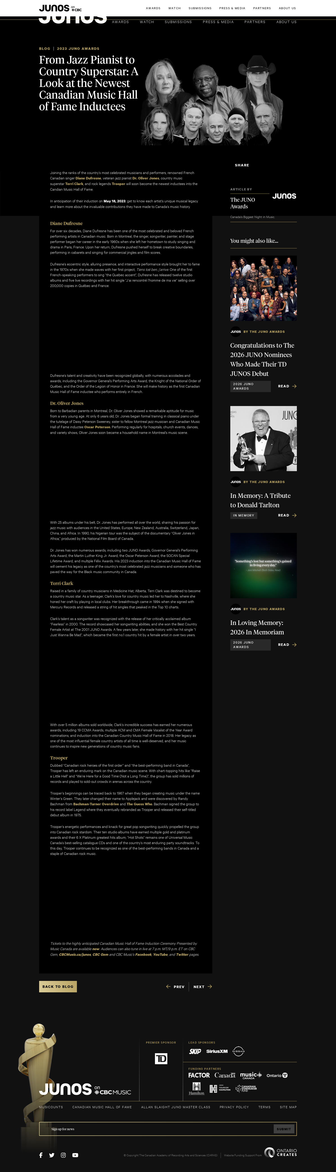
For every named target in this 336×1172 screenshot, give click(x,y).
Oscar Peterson (97, 426)
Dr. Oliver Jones (145, 178)
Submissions (178, 21)
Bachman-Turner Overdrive (96, 803)
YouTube (160, 954)
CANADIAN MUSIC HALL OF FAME (102, 1107)
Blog (44, 48)
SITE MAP (288, 1107)
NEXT (199, 986)
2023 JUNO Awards (78, 48)
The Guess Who (139, 803)
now (95, 948)
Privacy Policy (234, 1107)
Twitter (182, 954)
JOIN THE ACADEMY (234, 11)
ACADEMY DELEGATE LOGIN (275, 11)
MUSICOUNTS (51, 1107)
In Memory (243, 515)
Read (283, 386)
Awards (120, 21)
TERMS (264, 1107)
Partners (255, 21)
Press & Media (218, 21)
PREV (179, 986)
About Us (286, 21)
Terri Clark (74, 183)
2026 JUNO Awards (243, 386)
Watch (147, 21)
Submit (284, 1129)
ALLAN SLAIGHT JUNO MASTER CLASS (175, 1107)
